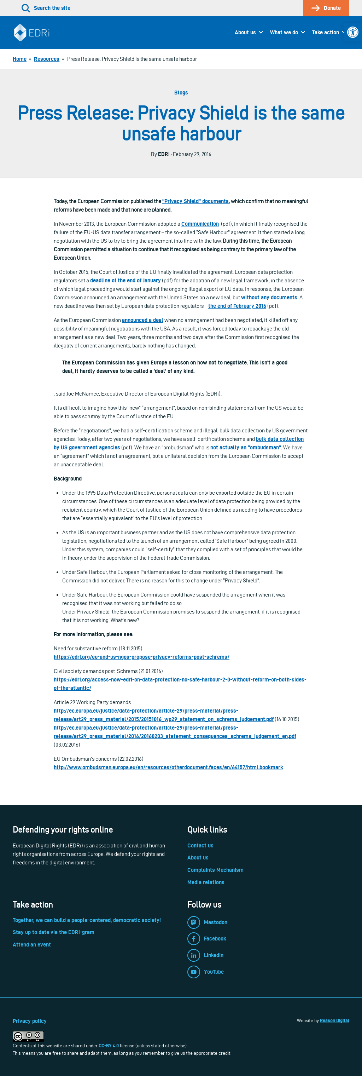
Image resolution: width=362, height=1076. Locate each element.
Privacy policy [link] (30, 1021)
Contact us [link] (200, 845)
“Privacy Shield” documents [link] (195, 201)
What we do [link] (284, 32)
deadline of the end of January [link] (125, 280)
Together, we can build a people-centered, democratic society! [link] (87, 920)
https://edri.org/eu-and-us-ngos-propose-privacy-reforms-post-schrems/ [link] (141, 657)
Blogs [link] (181, 93)
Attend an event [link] (32, 945)
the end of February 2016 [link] (237, 306)
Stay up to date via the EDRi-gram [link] (53, 932)
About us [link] (245, 32)
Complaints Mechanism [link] (215, 870)
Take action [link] (325, 32)
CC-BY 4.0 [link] (109, 1045)
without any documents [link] (269, 297)
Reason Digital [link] (334, 1020)
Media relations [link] (205, 882)
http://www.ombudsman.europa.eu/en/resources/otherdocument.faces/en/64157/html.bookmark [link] (168, 767)
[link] (353, 32)
